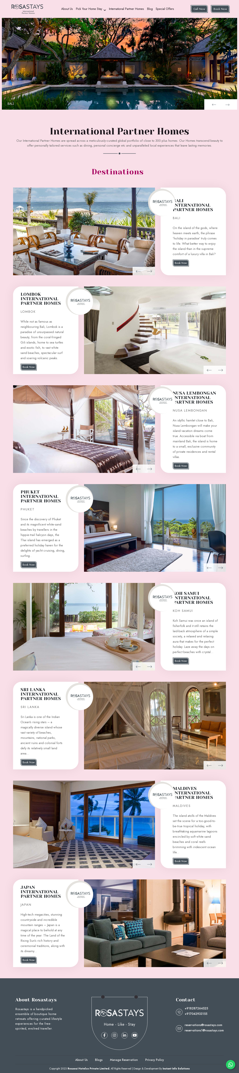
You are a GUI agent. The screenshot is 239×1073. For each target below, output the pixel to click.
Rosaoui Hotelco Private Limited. (89, 1068)
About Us (67, 9)
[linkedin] (124, 1035)
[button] (213, 104)
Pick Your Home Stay (89, 9)
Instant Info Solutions (176, 1068)
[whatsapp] (230, 1064)
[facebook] (104, 1035)
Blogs (99, 1060)
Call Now (199, 9)
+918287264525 (196, 1008)
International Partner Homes (126, 9)
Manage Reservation (124, 1060)
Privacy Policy (154, 1060)
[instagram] (114, 1035)
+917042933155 (196, 1014)
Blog (150, 9)
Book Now (220, 9)
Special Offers (165, 9)
